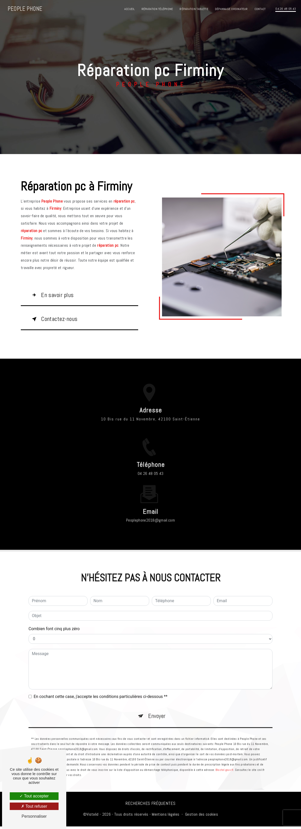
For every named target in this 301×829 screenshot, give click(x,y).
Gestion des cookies (201, 817)
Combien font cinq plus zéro (54, 623)
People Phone (25, 9)
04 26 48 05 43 (285, 9)
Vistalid (93, 817)
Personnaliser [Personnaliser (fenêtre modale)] (34, 816)
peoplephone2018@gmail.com (150, 515)
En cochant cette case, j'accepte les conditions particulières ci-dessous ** (100, 691)
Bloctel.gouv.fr (224, 765)
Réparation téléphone (157, 9)
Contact (260, 9)
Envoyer (156, 711)
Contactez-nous (56, 320)
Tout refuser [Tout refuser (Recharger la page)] (34, 806)
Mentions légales (165, 817)
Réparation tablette (194, 9)
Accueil (129, 9)
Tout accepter (34, 796)
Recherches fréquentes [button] (150, 805)
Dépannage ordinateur (231, 9)
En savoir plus (53, 295)
